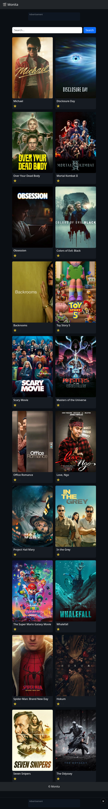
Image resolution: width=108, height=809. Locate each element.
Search (90, 30)
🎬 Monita (10, 4)
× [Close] (103, 801)
